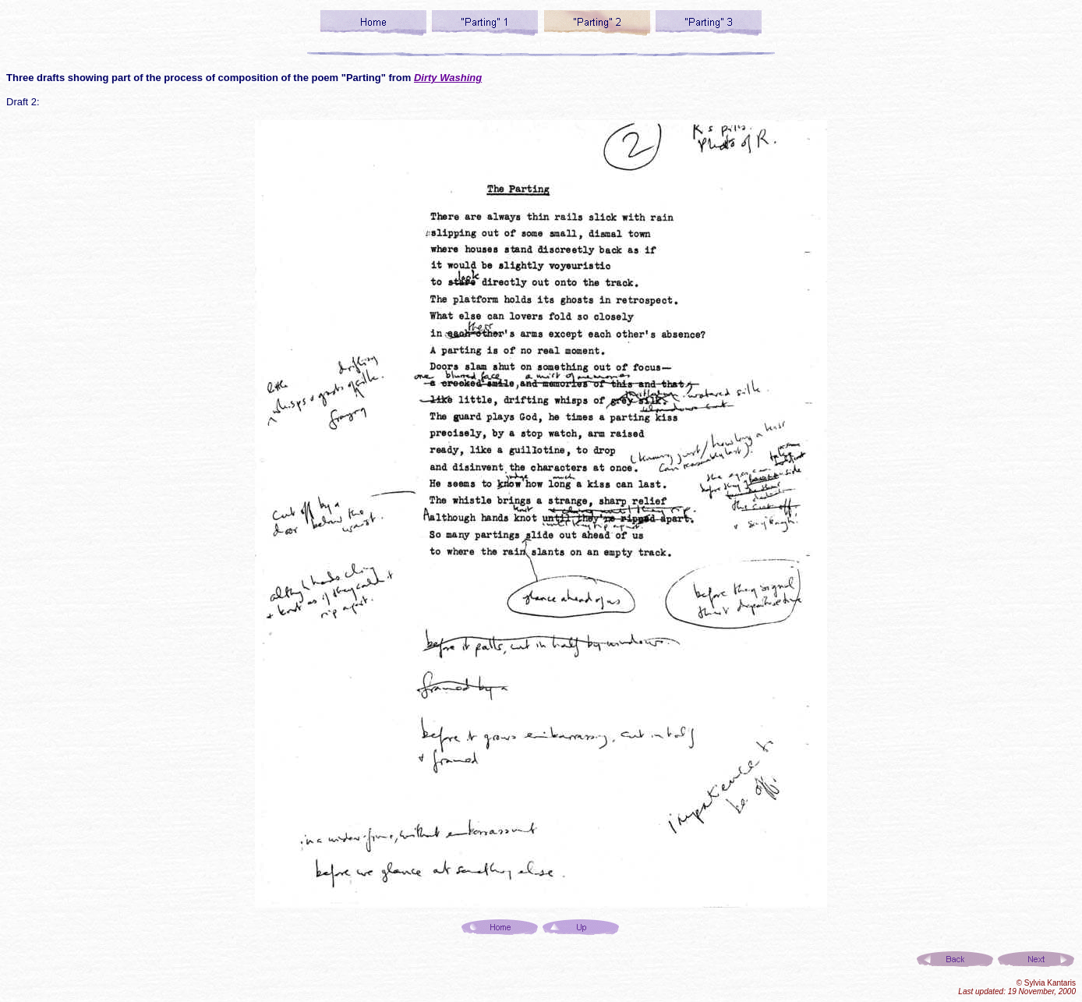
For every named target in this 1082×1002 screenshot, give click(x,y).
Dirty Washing (448, 77)
